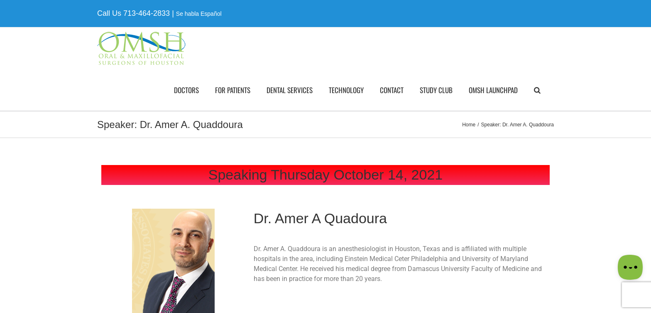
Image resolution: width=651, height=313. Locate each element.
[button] (537, 90)
